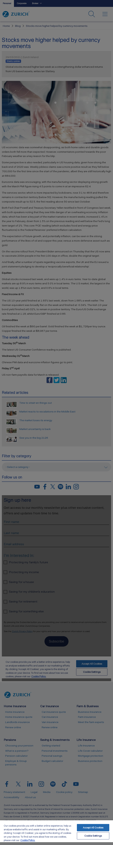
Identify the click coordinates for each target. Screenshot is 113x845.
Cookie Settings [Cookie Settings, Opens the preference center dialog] (93, 835)
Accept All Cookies (93, 827)
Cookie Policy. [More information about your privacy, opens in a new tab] (27, 840)
